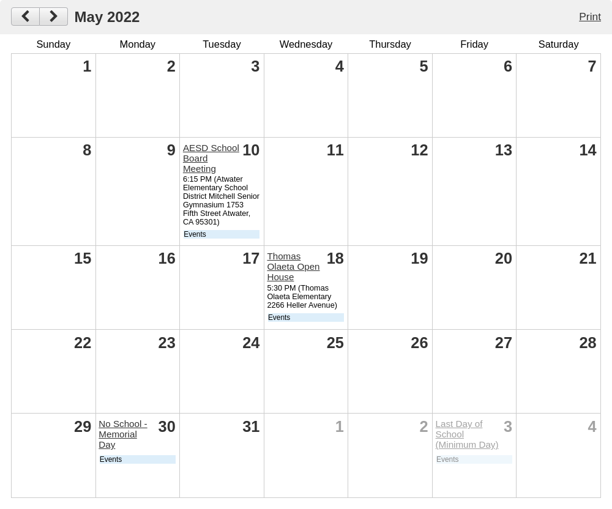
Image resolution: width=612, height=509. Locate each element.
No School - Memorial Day (123, 434)
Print (590, 16)
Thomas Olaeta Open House (293, 266)
